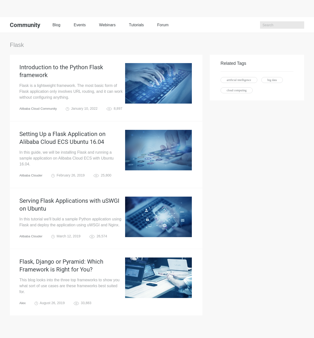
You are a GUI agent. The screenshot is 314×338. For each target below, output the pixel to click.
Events (80, 25)
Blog (56, 25)
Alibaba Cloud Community (39, 110)
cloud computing (237, 90)
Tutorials (136, 25)
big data (272, 80)
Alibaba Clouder (31, 179)
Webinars (107, 25)
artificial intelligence (239, 80)
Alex (22, 311)
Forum (163, 25)
